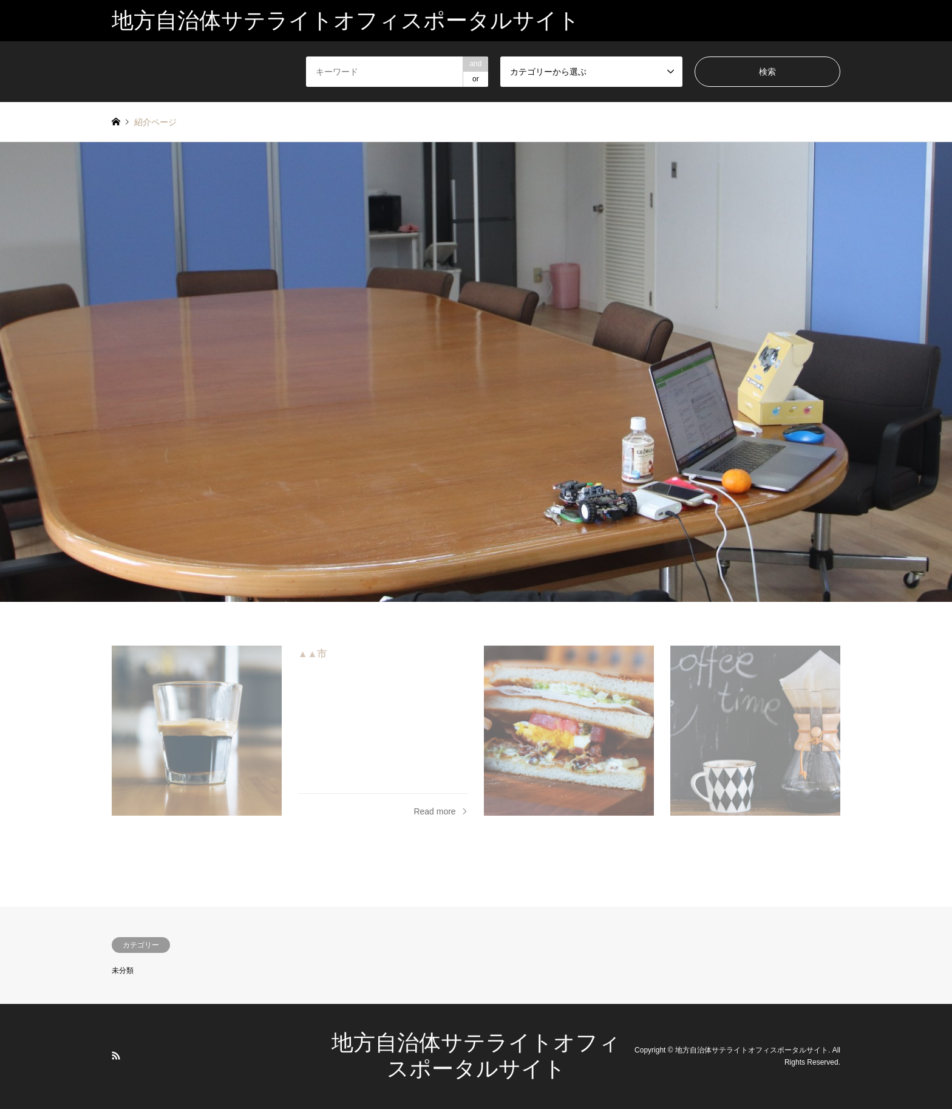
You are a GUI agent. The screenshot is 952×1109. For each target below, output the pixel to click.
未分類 (123, 970)
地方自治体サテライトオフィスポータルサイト (751, 1050)
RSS (116, 1055)
